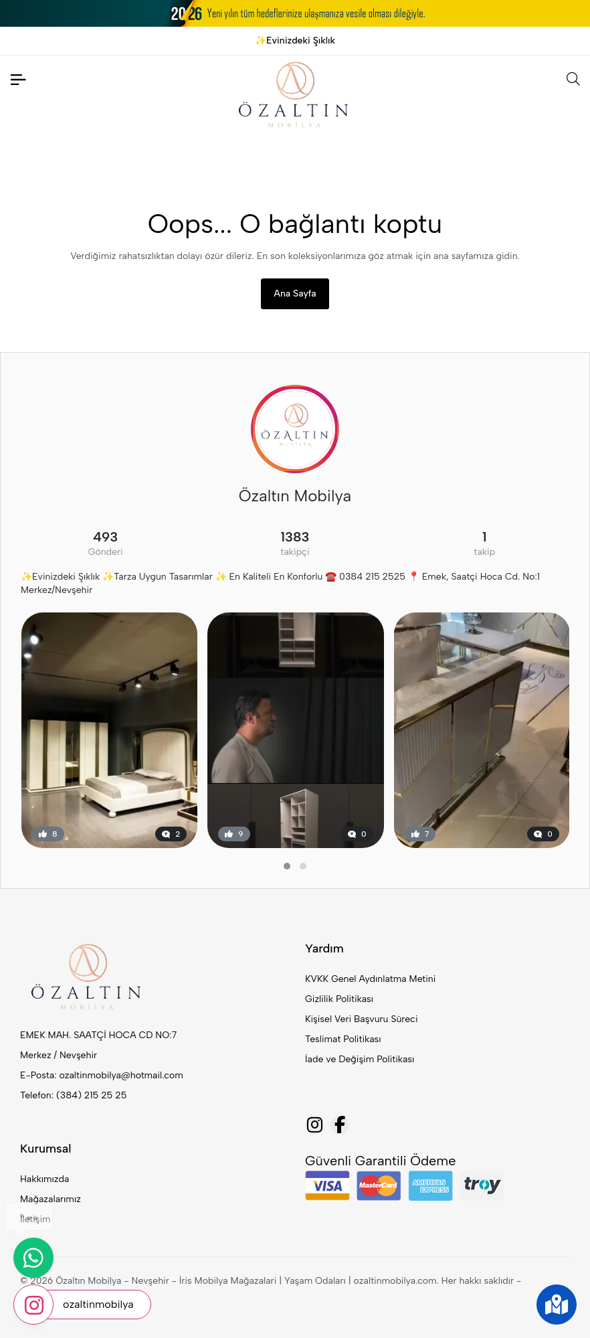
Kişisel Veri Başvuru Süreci (361, 1019)
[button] (287, 866)
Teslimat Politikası (343, 1039)
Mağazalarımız (50, 1199)
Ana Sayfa (295, 293)
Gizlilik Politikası (339, 999)
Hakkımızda (44, 1179)
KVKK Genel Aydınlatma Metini (370, 979)
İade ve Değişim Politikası (359, 1059)
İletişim (35, 1219)
